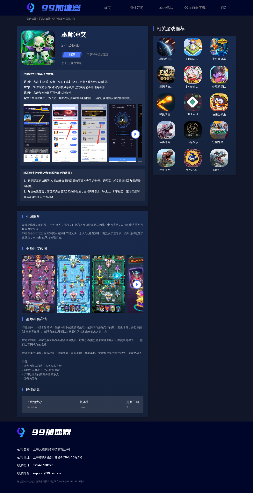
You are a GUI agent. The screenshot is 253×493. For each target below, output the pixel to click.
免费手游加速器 (34, 233)
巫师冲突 (70, 18)
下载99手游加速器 (98, 54)
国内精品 (166, 8)
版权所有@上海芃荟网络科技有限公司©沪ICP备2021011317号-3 (50, 481)
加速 (72, 54)
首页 (107, 8)
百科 (224, 8)
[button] (135, 134)
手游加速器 (44, 18)
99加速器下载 (195, 8)
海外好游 (137, 8)
